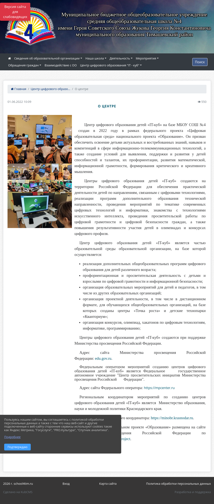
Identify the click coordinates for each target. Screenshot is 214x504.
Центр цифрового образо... (50, 89)
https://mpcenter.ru (159, 387)
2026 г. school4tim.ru (18, 484)
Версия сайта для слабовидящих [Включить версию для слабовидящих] (15, 11)
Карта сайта (108, 484)
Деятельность (120, 58)
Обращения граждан (23, 65)
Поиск (200, 62)
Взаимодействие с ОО (61, 65)
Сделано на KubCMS (17, 492)
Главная (18, 89)
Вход (66, 484)
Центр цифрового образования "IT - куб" (109, 65)
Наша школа (94, 58)
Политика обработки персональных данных (178, 484)
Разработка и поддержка (193, 492)
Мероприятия (146, 58)
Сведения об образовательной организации (47, 58)
